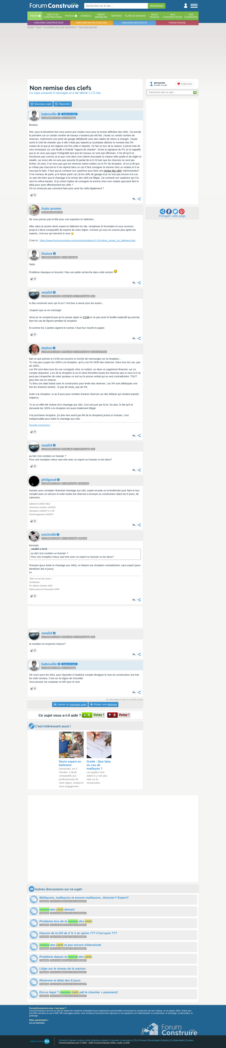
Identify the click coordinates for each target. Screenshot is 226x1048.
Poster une (103, 704)
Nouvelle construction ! (39, 425)
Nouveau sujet (40, 104)
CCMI (86, 317)
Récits (52, 15)
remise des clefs (113, 170)
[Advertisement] (113, 53)
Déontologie (153, 1040)
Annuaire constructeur (48, 23)
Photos (69, 16)
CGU (135, 1040)
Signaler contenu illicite (80, 1040)
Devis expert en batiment (70, 763)
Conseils (86, 16)
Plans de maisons (135, 16)
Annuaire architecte (134, 23)
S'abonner (184, 83)
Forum (34, 16)
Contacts (63, 1040)
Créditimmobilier (101, 15)
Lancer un (69, 704)
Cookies (189, 1040)
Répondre (62, 104)
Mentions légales (100, 1040)
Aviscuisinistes (191, 15)
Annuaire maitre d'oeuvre (91, 23)
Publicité (165, 1040)
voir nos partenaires (37, 1023)
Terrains (116, 16)
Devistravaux (154, 15)
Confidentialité (177, 1040)
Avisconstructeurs (172, 15)
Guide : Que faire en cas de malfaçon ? (99, 765)
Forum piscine (177, 23)
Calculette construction (120, 1040)
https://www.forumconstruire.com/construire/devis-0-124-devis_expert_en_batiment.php (87, 240)
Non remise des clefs (60, 87)
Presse (142, 1040)
